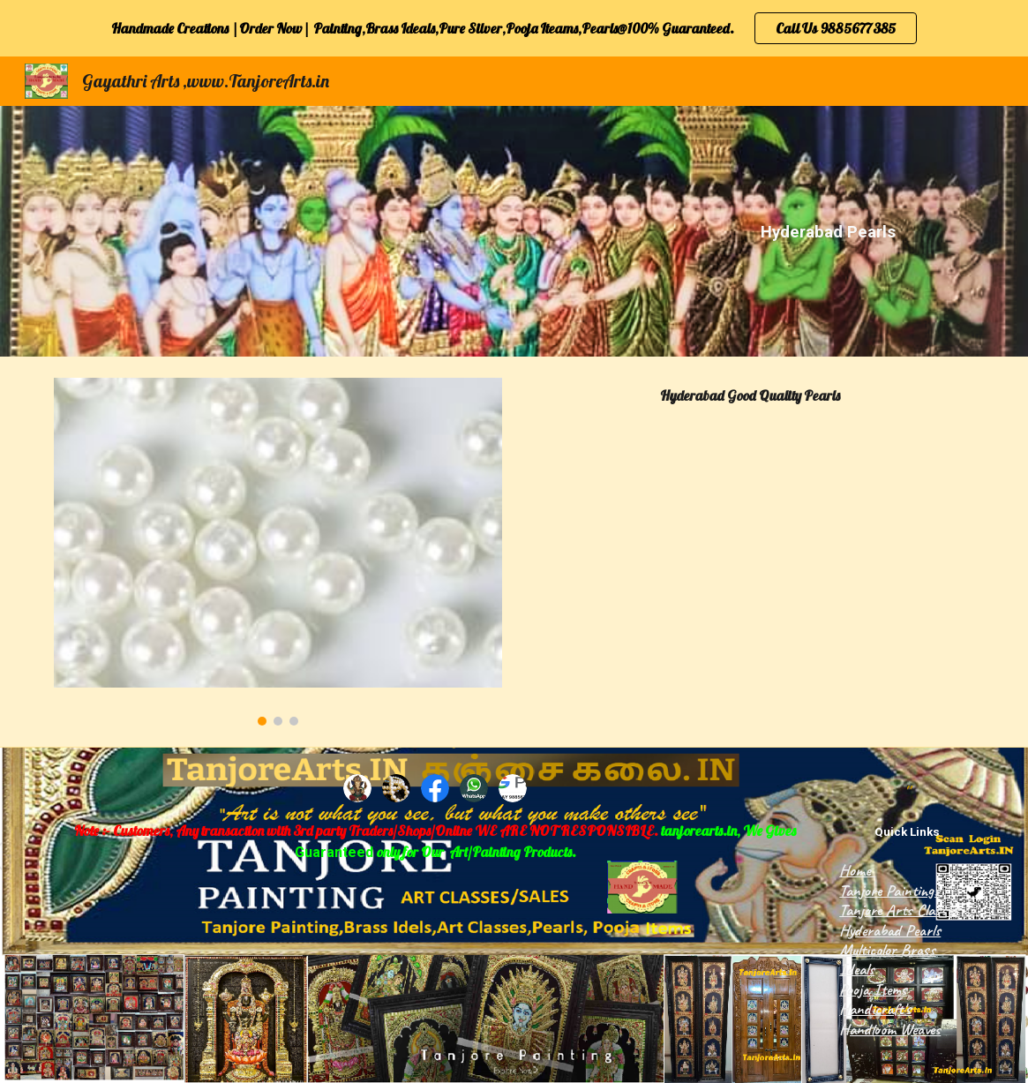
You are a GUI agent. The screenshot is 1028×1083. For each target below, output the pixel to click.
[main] (829, 231)
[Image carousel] (278, 552)
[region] (514, 28)
